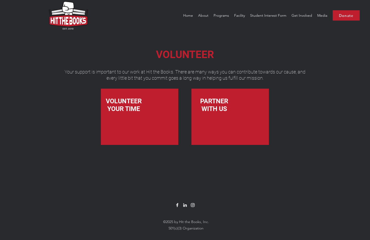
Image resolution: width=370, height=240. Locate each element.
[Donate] (346, 15)
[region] (139, 117)
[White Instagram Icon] (192, 205)
